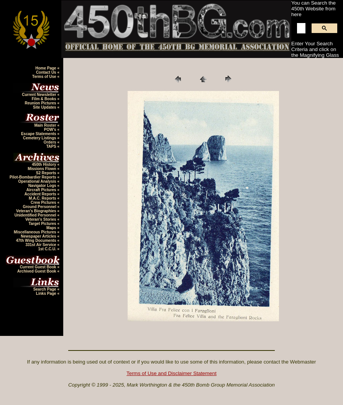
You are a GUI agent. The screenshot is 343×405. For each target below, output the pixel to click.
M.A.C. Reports (43, 198)
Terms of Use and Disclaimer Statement (171, 373)
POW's (50, 129)
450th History (44, 164)
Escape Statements (39, 134)
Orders (50, 142)
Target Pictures (43, 224)
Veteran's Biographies (36, 211)
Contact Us (46, 72)
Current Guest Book (38, 267)
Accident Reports (41, 194)
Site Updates (45, 107)
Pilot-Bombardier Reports (33, 177)
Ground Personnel (40, 207)
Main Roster (45, 125)
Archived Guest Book (37, 271)
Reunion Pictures (41, 103)
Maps (51, 228)
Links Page (46, 293)
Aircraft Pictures (41, 190)
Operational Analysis (37, 181)
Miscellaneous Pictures (35, 232)
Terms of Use (44, 76)
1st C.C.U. (47, 249)
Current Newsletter (39, 95)
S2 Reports (46, 173)
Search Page (45, 289)
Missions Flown (42, 169)
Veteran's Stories (41, 219)
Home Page (46, 68)
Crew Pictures (44, 202)
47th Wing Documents (36, 240)
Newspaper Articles (39, 236)
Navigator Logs (42, 185)
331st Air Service (41, 245)
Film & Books (44, 99)
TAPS (51, 146)
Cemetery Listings (40, 138)
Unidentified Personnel (36, 215)
